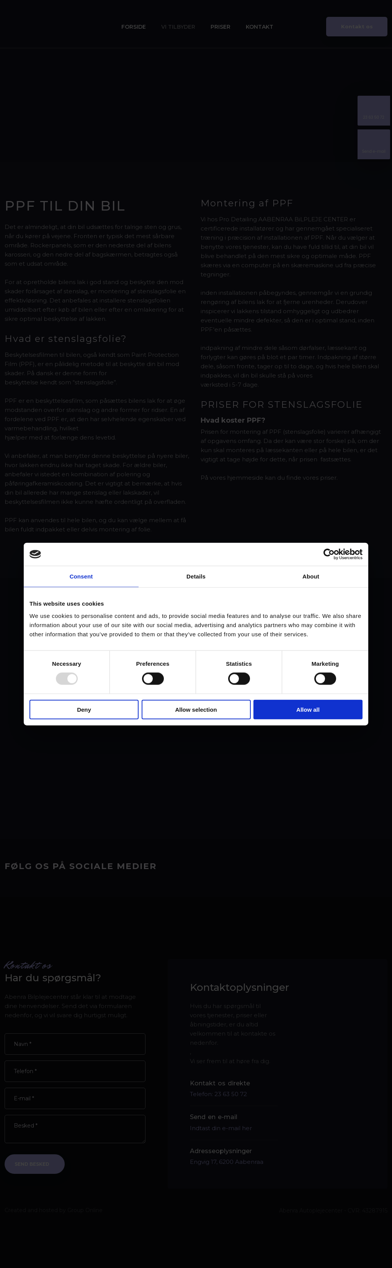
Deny (84, 709)
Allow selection (196, 709)
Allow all (308, 709)
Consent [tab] (81, 576)
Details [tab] (196, 576)
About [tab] (310, 576)
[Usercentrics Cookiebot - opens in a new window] (329, 554)
